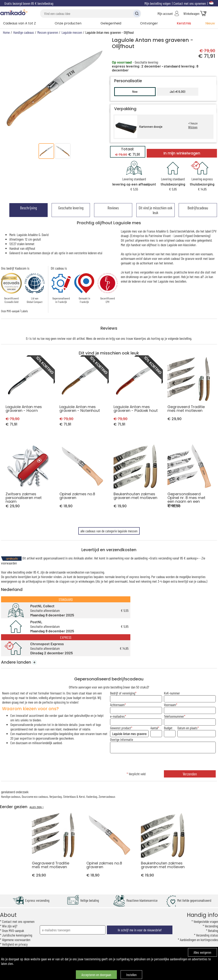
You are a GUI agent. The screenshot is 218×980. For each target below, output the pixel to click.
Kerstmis (184, 23)
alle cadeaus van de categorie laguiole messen (108, 531)
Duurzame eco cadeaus (35, 796)
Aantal (154, 728)
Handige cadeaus (10, 796)
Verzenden (190, 773)
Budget (168, 728)
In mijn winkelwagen (182, 153)
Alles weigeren (202, 952)
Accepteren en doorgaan (96, 974)
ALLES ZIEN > (36, 807)
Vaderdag (91, 796)
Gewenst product (120, 728)
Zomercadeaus (107, 796)
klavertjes (140, 338)
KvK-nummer (172, 693)
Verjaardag (55, 796)
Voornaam (170, 704)
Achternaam (117, 704)
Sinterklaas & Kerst (74, 796)
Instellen (131, 974)
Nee (135, 91)
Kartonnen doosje (150, 126)
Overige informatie (121, 739)
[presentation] (162, 762)
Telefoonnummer (174, 716)
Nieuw (210, 23)
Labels (24, 311)
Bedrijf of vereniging (122, 693)
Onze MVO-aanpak (10, 311)
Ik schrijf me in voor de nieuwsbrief (140, 930)
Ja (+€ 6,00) (177, 91)
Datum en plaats (187, 728)
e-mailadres (117, 716)
